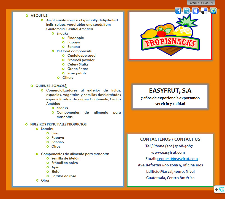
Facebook (178, 11)
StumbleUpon (213, 11)
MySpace (196, 11)
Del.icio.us (204, 11)
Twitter (187, 11)
